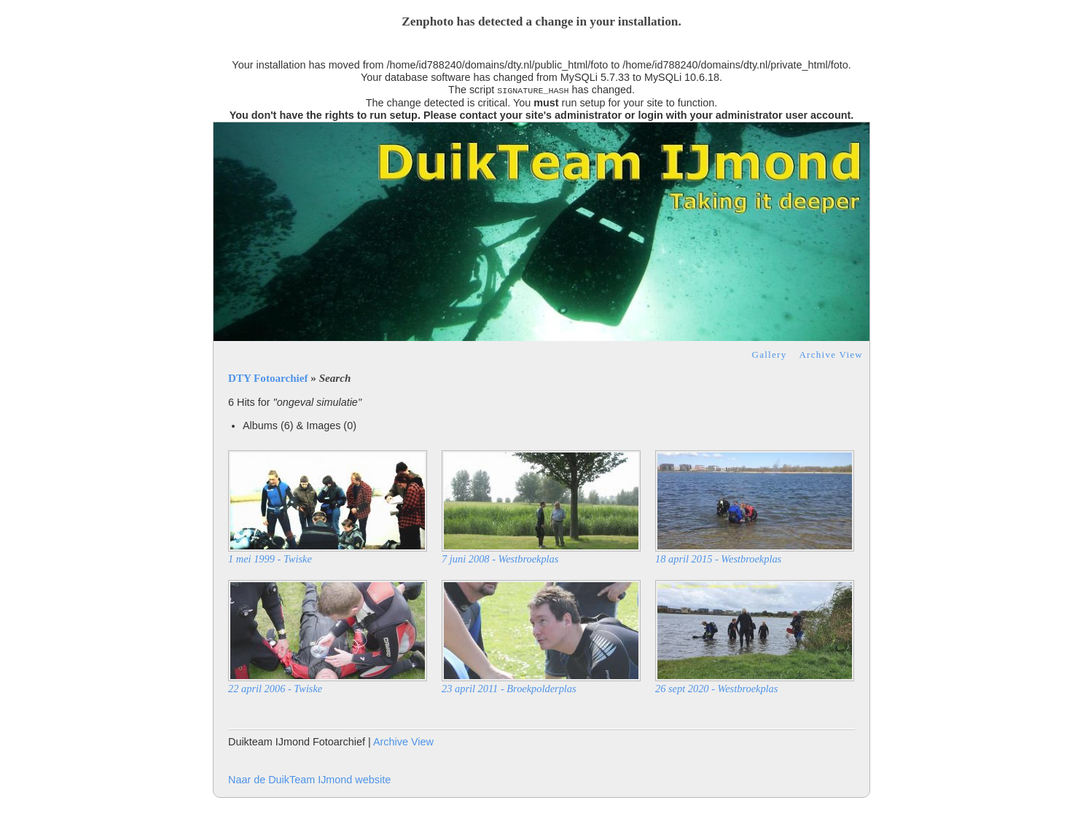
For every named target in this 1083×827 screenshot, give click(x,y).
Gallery (769, 354)
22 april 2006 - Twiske (275, 688)
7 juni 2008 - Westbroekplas (500, 559)
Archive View (831, 354)
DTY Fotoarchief (268, 378)
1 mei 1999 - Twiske (270, 559)
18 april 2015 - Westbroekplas (718, 559)
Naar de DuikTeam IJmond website (309, 779)
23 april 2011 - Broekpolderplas (509, 688)
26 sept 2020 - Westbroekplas (716, 688)
